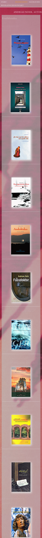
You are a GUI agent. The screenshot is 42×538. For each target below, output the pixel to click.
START (3, 2)
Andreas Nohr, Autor (28, 12)
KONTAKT (19, 5)
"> (21, 111)
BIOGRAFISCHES (8, 5)
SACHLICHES (34, 2)
